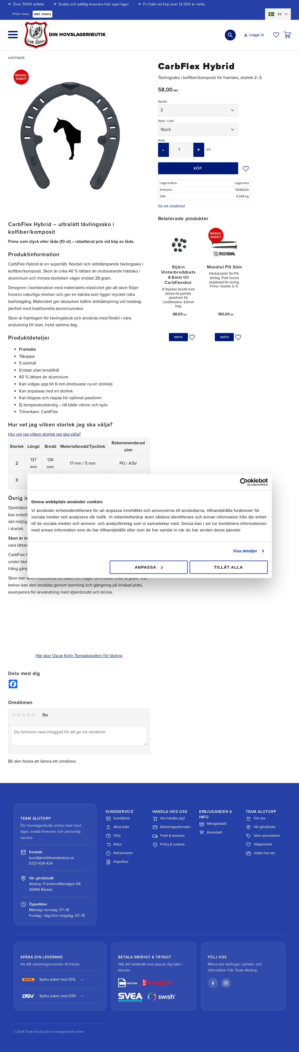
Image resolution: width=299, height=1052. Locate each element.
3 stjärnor (23, 714)
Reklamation (119, 853)
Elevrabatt (210, 832)
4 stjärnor (28, 714)
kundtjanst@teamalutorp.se (51, 857)
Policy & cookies (168, 844)
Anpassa (149, 567)
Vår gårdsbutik (261, 827)
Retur (114, 844)
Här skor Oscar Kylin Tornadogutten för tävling (79, 655)
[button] (13, 34)
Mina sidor (117, 827)
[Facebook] (213, 983)
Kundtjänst (118, 818)
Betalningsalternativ (171, 827)
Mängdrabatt (212, 824)
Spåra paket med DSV (48, 996)
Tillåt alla (228, 567)
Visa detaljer (245, 551)
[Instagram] (226, 983)
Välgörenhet (259, 844)
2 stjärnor (18, 714)
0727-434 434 (41, 863)
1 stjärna (13, 714)
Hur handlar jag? (168, 818)
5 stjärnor (33, 714)
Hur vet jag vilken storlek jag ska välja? (44, 434)
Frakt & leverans (168, 836)
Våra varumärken (263, 836)
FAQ (113, 836)
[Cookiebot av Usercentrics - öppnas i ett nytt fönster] (244, 482)
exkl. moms (42, 14)
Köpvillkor (117, 862)
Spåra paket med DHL (48, 979)
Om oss (255, 818)
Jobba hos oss (260, 853)
